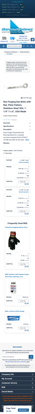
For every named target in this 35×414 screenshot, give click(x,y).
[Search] (24, 46)
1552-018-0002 (24, 162)
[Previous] (4, 86)
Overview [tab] (17, 123)
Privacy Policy (9, 362)
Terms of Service (21, 362)
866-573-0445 (23, 38)
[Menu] (3, 46)
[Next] (30, 86)
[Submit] (31, 357)
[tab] (17, 134)
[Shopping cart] (33, 39)
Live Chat (23, 42)
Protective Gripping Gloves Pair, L (16, 227)
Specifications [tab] (17, 126)
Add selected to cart (24, 410)
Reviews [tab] (17, 143)
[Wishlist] (28, 46)
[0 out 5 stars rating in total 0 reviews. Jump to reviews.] (10, 119)
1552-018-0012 (24, 192)
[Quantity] (23, 181)
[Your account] (31, 46)
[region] (17, 86)
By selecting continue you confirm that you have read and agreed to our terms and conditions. (17, 366)
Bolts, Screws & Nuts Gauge (14, 311)
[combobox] (14, 46)
